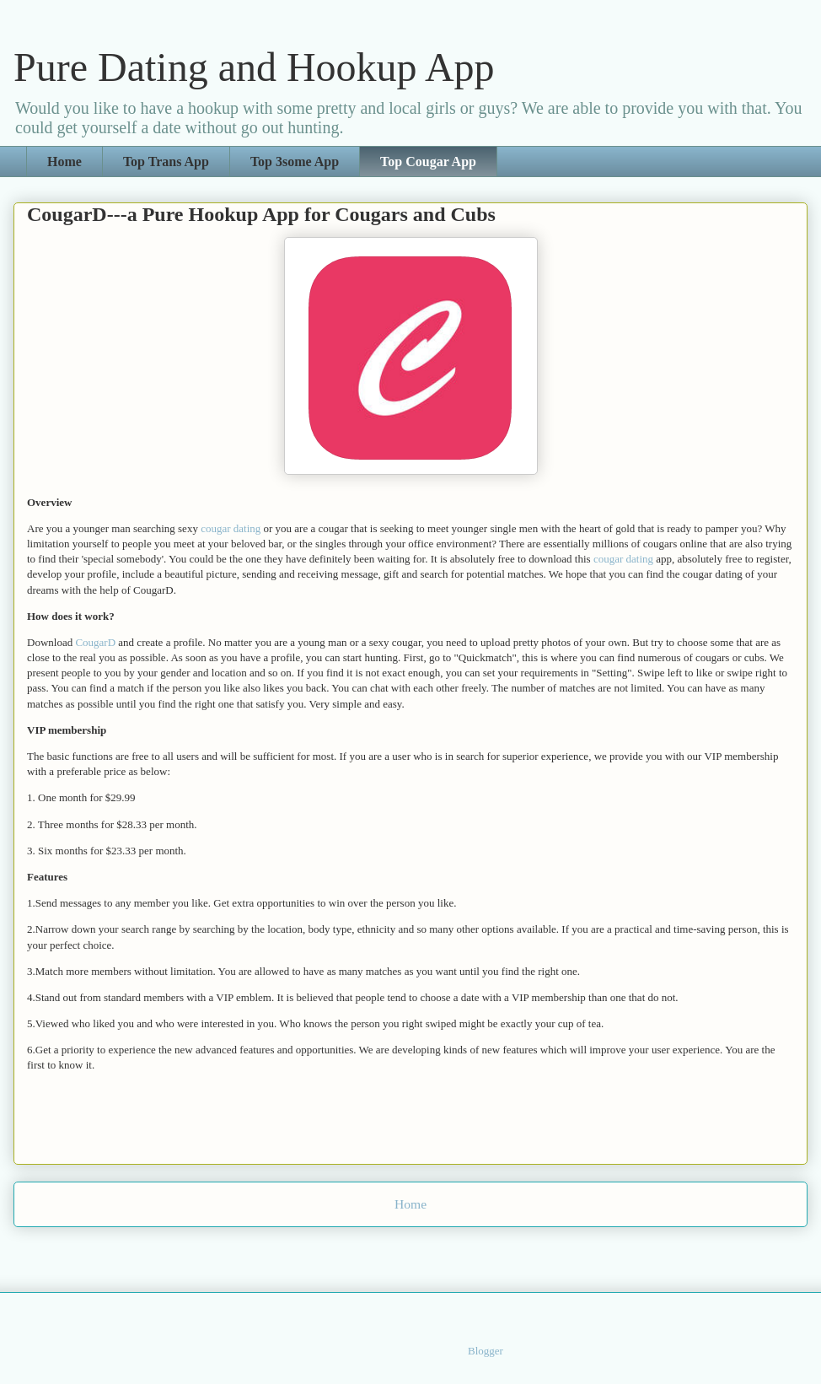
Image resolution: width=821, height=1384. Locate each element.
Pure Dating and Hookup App (254, 67)
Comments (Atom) (441, 1247)
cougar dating (230, 528)
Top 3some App (294, 161)
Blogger (485, 1350)
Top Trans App (166, 161)
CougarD (96, 642)
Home (64, 161)
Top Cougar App (428, 161)
